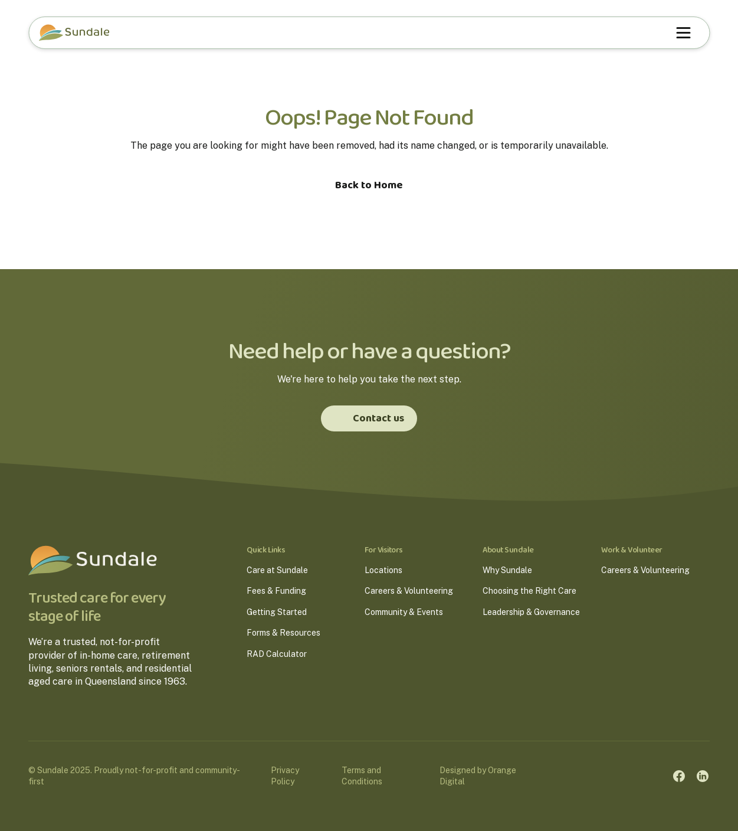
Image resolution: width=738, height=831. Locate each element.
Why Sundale (507, 570)
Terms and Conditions (362, 776)
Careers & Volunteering (409, 591)
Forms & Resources (283, 632)
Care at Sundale (277, 570)
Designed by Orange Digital (477, 776)
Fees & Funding (276, 591)
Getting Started (277, 612)
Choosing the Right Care (529, 591)
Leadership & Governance (531, 612)
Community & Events (404, 612)
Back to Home (369, 185)
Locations (383, 570)
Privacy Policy (285, 776)
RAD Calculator (277, 654)
